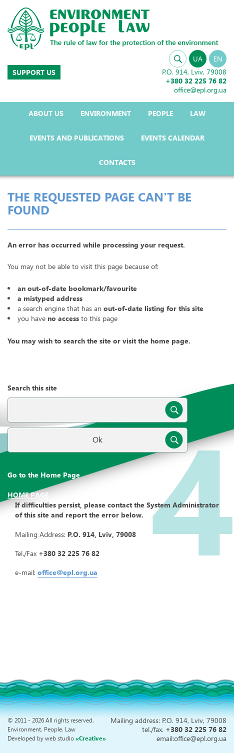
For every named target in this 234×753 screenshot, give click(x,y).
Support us (34, 72)
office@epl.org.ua (68, 572)
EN (218, 59)
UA (197, 59)
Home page (28, 495)
